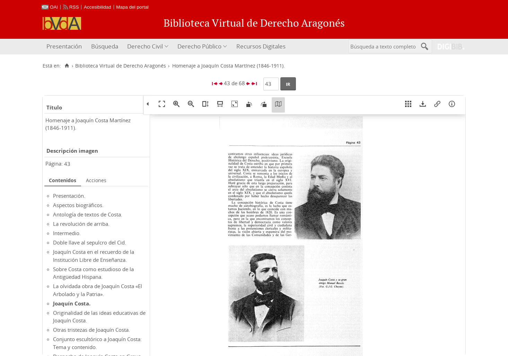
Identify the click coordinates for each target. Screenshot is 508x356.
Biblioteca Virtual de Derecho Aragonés (120, 66)
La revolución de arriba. (81, 223)
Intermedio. (67, 233)
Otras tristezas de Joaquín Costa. (91, 329)
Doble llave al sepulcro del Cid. (89, 242)
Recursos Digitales (261, 46)
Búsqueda (104, 46)
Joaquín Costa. (71, 303)
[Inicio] (67, 65)
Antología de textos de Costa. (87, 214)
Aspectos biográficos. (78, 205)
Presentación (64, 46)
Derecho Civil (145, 46)
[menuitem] (65, 46)
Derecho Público (199, 46)
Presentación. (69, 195)
